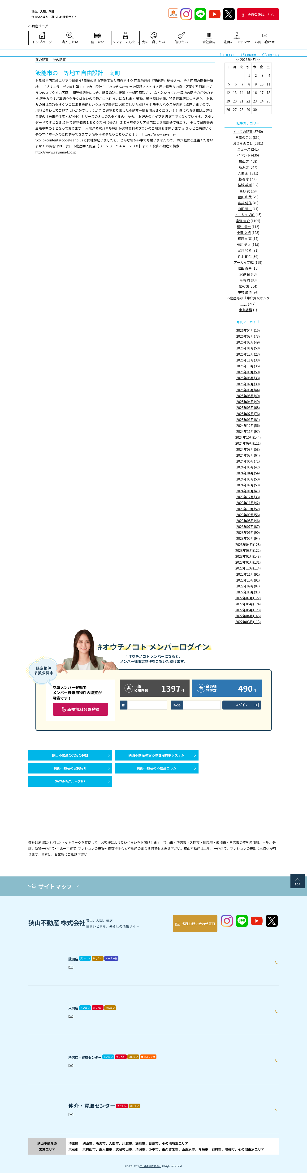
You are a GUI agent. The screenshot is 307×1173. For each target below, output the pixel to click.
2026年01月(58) (248, 348)
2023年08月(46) (248, 520)
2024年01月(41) (248, 491)
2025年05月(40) (248, 395)
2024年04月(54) (248, 473)
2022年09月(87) (248, 586)
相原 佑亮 (245, 238)
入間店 (243, 173)
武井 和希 (245, 250)
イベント (244, 155)
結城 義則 (245, 185)
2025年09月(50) (248, 372)
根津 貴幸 (244, 226)
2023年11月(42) (248, 502)
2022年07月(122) (248, 597)
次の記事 (59, 59)
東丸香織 (245, 309)
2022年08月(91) (248, 592)
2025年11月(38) (248, 360)
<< (237, 59)
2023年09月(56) (248, 514)
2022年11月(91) (248, 574)
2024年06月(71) (248, 461)
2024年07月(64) (248, 455)
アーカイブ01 (245, 214)
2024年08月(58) (248, 449)
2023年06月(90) (248, 532)
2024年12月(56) (248, 425)
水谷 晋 (244, 274)
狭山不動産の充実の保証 (70, 757)
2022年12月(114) (248, 568)
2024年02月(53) (248, 485)
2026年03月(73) (248, 336)
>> (258, 59)
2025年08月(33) (248, 377)
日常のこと (244, 137)
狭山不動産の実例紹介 (70, 775)
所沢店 (244, 167)
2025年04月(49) (248, 401)
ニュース (243, 149)
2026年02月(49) (248, 342)
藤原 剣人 (244, 244)
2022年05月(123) (248, 610)
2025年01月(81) (248, 419)
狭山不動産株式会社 (150, 1161)
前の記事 (42, 59)
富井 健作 (245, 202)
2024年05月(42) (248, 467)
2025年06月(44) (248, 389)
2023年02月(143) (248, 556)
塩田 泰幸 (245, 268)
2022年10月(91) (248, 580)
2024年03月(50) (248, 479)
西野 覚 (244, 191)
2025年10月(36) (248, 366)
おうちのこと (243, 143)
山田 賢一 (245, 208)
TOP (297, 884)
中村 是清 (245, 292)
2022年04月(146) (248, 615)
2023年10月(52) (248, 508)
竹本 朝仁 (245, 256)
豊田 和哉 (245, 197)
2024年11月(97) (248, 431)
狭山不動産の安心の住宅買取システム (156, 757)
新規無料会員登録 (83, 709)
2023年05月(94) (248, 538)
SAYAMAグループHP (70, 792)
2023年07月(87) (248, 526)
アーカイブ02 (244, 262)
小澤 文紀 (244, 232)
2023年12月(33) (248, 496)
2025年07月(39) (248, 384)
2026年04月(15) (248, 330)
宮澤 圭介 (243, 220)
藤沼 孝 (243, 179)
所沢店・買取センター (95, 1051)
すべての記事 (242, 131)
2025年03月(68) (248, 407)
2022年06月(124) (248, 604)
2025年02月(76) (248, 413)
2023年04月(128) (248, 544)
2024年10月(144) (248, 437)
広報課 (244, 286)
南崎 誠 (244, 280)
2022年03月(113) (248, 621)
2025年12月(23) (248, 354)
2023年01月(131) (248, 562)
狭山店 (244, 161)
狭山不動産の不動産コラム (156, 775)
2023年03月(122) (248, 550)
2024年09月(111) (248, 443)
